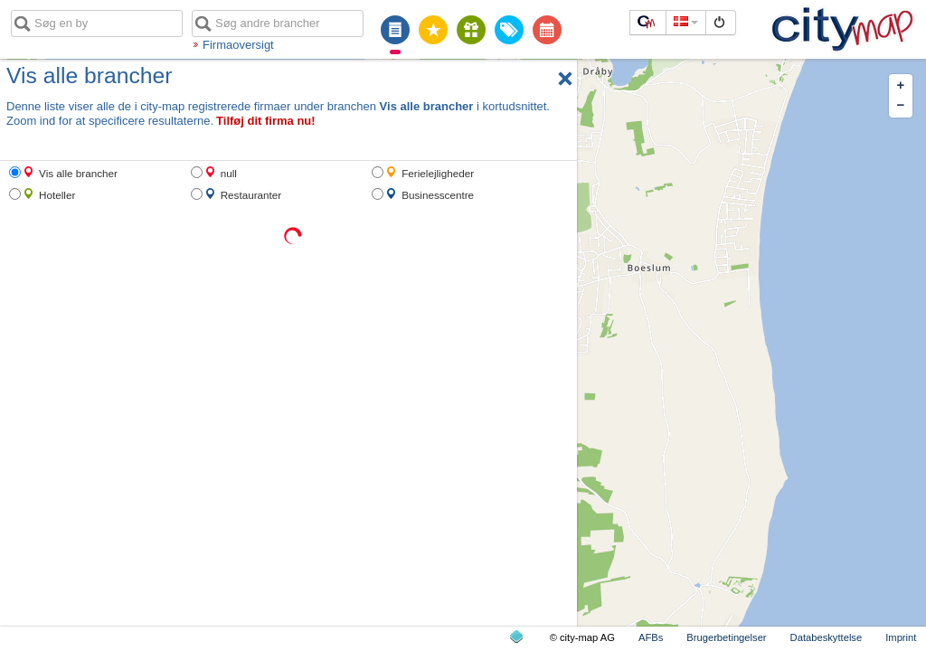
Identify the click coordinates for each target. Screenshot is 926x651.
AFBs (650, 637)
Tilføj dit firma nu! (266, 120)
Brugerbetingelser (726, 637)
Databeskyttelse (826, 637)
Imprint (900, 637)
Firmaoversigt (238, 45)
